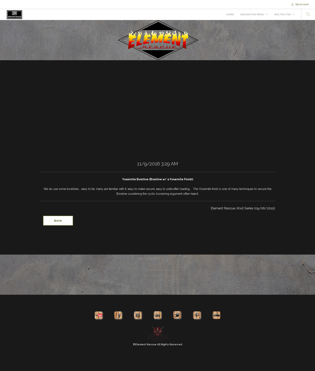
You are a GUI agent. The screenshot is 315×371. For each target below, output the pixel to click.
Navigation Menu (252, 14)
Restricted (282, 14)
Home (230, 14)
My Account (300, 4)
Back (58, 220)
